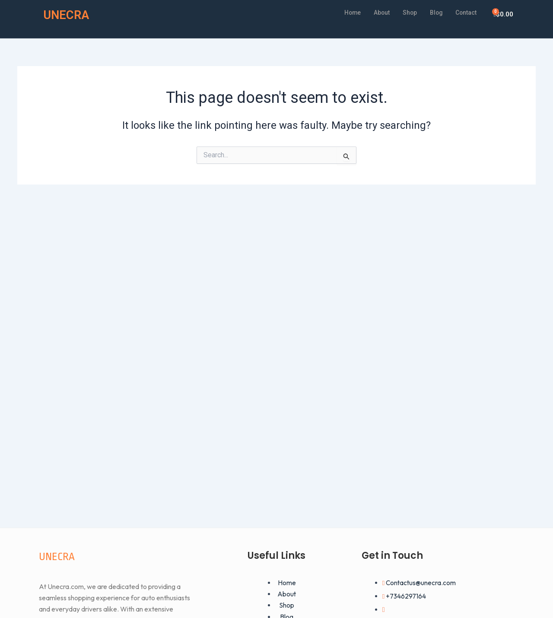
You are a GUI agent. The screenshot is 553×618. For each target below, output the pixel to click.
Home (344, 12)
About (375, 12)
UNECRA (68, 14)
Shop (405, 12)
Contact (464, 12)
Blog (432, 12)
